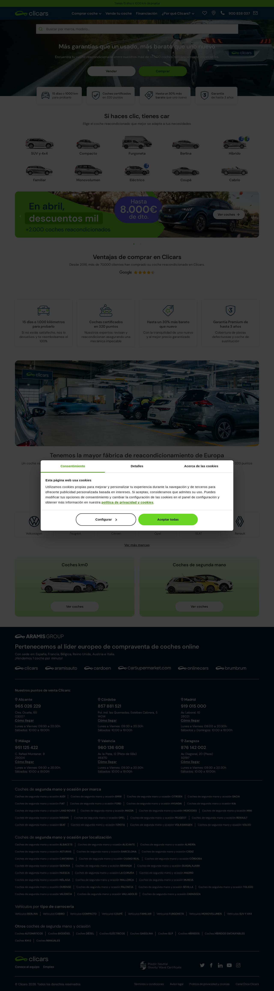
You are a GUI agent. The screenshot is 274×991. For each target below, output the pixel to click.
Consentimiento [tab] (73, 466)
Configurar (106, 519)
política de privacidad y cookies (127, 502)
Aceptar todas (168, 519)
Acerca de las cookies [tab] (201, 466)
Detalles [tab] (137, 466)
